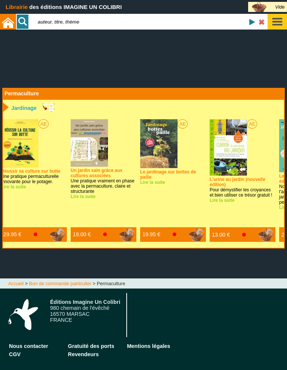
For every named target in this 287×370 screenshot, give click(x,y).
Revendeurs (83, 354)
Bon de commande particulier (60, 283)
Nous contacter (28, 346)
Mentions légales (148, 346)
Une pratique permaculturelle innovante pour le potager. (31, 176)
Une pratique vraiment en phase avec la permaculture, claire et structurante (103, 181)
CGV (15, 354)
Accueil (16, 283)
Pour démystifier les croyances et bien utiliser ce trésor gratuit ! (241, 187)
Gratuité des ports (91, 346)
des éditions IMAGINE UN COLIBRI (64, 7)
